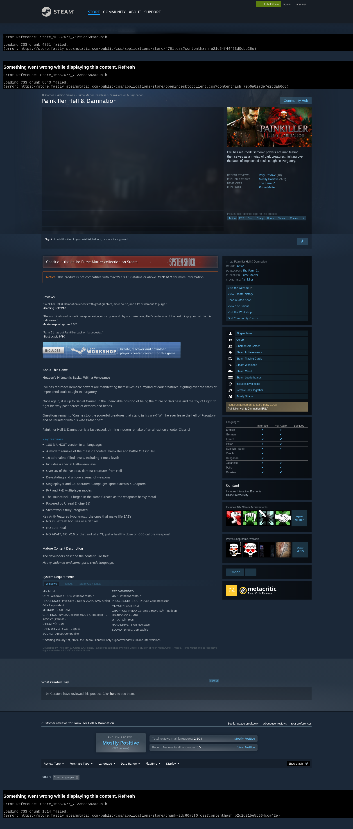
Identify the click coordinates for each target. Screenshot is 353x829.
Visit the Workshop (240, 536)
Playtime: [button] (144, 786)
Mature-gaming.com (57, 329)
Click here (165, 282)
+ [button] (303, 223)
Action (232, 223)
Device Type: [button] (272, 786)
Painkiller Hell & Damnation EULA (248, 342)
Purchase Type (79, 772)
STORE (94, 12)
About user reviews (275, 729)
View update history (240, 518)
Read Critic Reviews (260, 579)
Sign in (49, 244)
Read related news (239, 524)
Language (105, 772)
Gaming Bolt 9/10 (55, 313)
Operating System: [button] (214, 786)
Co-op (260, 223)
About (135, 12)
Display (171, 772)
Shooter (282, 223)
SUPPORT (152, 12)
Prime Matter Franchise (92, 100)
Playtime (151, 772)
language (301, 4)
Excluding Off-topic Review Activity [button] (109, 786)
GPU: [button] (252, 786)
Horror (270, 223)
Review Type (52, 772)
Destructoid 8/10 (54, 342)
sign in (286, 4)
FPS (241, 223)
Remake (294, 223)
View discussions (238, 530)
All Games (47, 100)
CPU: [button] (237, 786)
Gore (250, 223)
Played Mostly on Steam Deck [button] (177, 786)
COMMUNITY (114, 12)
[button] (267, 341)
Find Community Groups (243, 542)
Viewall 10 (300, 464)
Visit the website (240, 512)
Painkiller (247, 503)
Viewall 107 (299, 433)
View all (214, 686)
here (113, 699)
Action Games (66, 100)
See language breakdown (243, 729)
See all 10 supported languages (245, 388)
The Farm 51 (267, 188)
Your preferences (301, 729)
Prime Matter (267, 192)
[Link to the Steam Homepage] (61, 15)
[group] (176, 786)
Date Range (129, 772)
